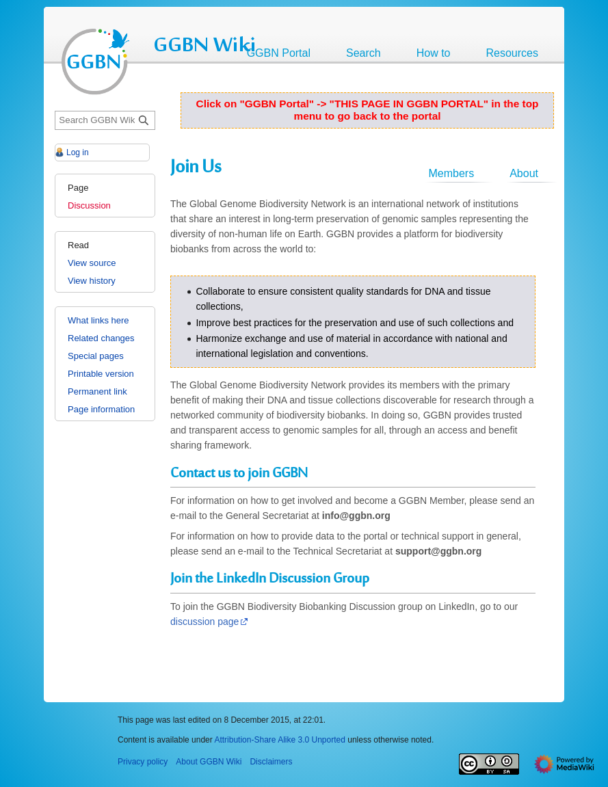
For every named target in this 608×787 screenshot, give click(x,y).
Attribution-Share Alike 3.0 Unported (279, 740)
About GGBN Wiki (208, 761)
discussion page (204, 621)
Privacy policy (143, 761)
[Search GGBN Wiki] (105, 121)
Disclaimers (271, 761)
